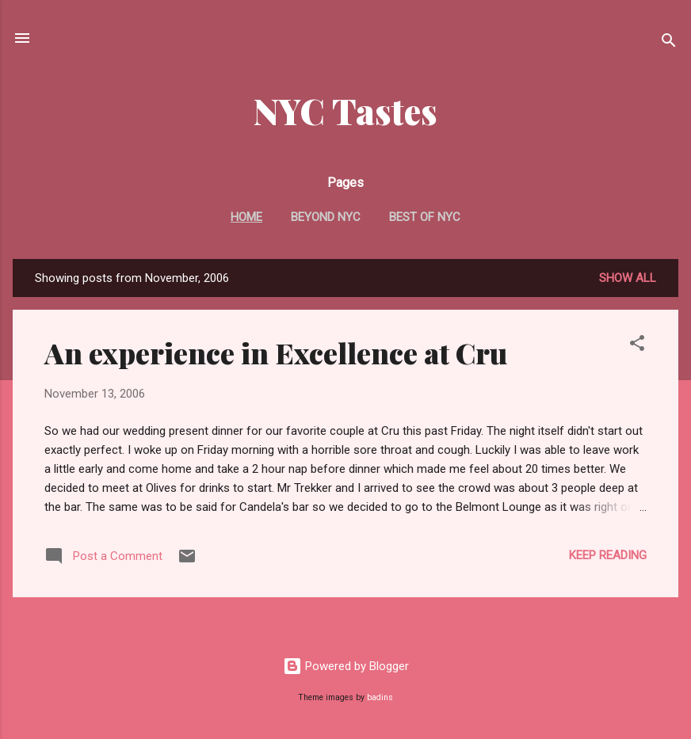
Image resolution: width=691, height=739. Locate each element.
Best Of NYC (424, 217)
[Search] (668, 43)
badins (380, 697)
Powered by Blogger (346, 666)
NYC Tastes (345, 110)
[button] (637, 345)
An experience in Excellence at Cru (275, 352)
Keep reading (608, 555)
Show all (627, 278)
